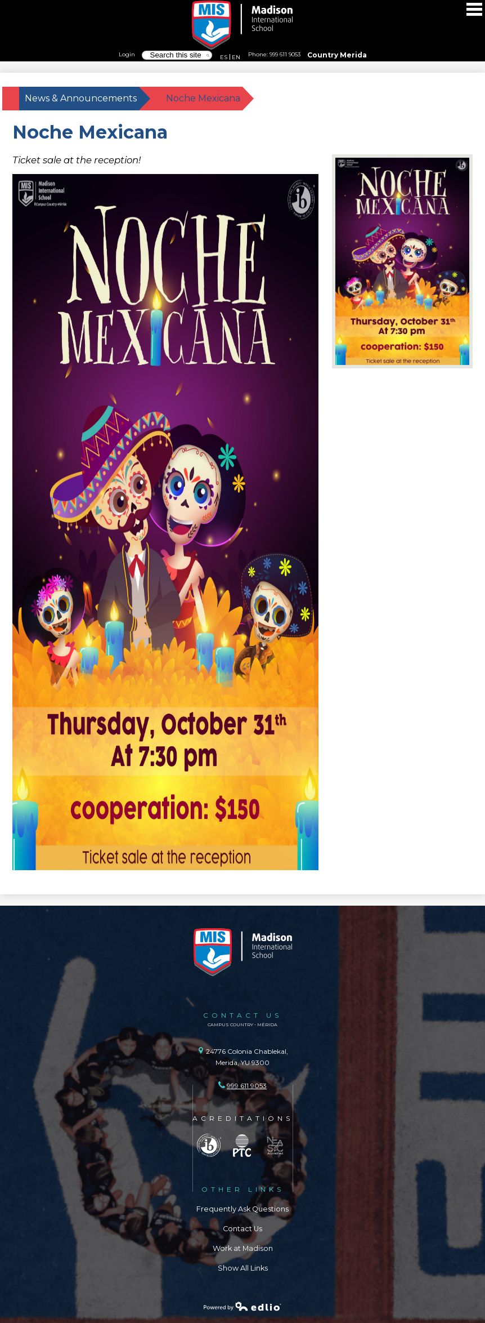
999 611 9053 (285, 54)
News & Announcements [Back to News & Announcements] (81, 98)
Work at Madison (243, 1248)
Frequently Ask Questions (242, 1209)
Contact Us (242, 1228)
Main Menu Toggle (474, 9)
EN (236, 57)
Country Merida (337, 55)
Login (127, 54)
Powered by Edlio (242, 1306)
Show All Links (243, 1268)
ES (223, 57)
